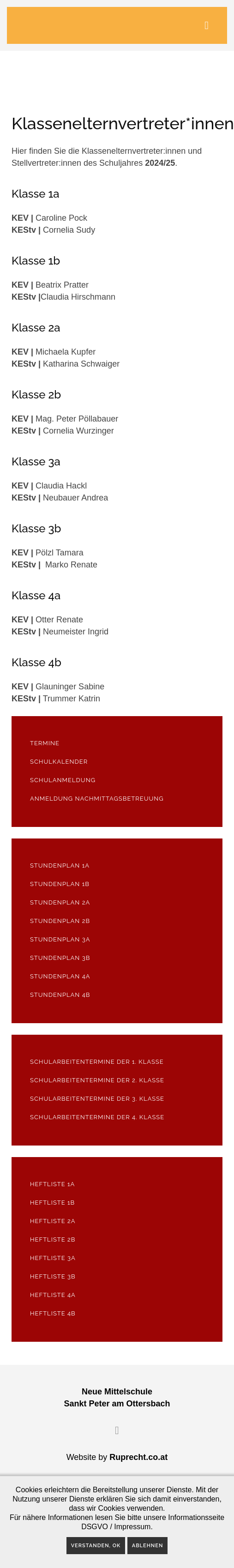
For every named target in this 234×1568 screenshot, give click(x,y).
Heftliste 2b (52, 1239)
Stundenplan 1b (60, 883)
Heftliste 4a (53, 1294)
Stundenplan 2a (60, 902)
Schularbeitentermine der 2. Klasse (97, 1080)
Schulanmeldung (63, 780)
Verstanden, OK (96, 1546)
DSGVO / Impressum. (117, 1527)
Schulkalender (59, 761)
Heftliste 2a (53, 1221)
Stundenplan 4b (60, 994)
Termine (45, 743)
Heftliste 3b (53, 1276)
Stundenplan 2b (60, 920)
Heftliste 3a (53, 1257)
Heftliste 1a (52, 1184)
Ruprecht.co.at (138, 1457)
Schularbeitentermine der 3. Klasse (97, 1098)
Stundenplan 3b (60, 957)
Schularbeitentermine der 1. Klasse (97, 1061)
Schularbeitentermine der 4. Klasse (97, 1117)
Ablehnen (147, 1546)
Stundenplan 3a (60, 939)
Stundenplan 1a (60, 865)
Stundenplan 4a (60, 976)
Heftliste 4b (53, 1313)
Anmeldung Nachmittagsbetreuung (97, 798)
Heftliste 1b (52, 1202)
